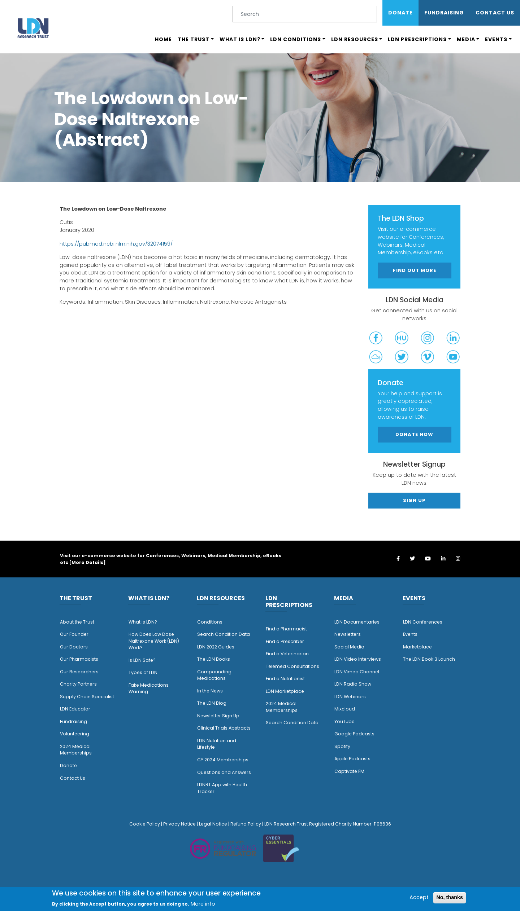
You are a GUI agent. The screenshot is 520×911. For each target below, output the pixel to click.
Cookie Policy (144, 824)
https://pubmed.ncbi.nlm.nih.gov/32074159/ (116, 243)
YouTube (344, 721)
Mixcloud (344, 709)
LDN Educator (75, 709)
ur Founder (76, 634)
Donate (400, 12)
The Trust (193, 39)
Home (163, 39)
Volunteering (74, 734)
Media (466, 39)
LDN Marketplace (285, 691)
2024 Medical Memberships (76, 749)
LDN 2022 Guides (215, 647)
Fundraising (444, 12)
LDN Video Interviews (357, 659)
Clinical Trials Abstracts (224, 728)
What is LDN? (240, 39)
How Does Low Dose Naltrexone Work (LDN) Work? (154, 641)
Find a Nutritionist (285, 678)
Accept (419, 897)
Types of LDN (143, 672)
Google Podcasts (354, 734)
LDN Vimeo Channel (356, 672)
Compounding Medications (214, 675)
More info (203, 903)
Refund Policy (245, 824)
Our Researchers (79, 672)
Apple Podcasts (352, 759)
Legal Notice (213, 824)
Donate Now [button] (414, 434)
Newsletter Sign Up (218, 716)
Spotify (342, 746)
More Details (87, 562)
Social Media (349, 647)
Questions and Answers (224, 772)
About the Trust (77, 622)
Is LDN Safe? (142, 660)
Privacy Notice (179, 824)
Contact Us (495, 12)
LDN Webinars (350, 697)
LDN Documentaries (357, 622)
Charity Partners (78, 684)
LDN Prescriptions (417, 39)
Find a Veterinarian (287, 654)
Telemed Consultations (292, 666)
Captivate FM (349, 771)
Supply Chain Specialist (87, 697)
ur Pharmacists (81, 659)
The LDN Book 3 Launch (429, 659)
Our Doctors (74, 647)
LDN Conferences (422, 622)
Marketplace (417, 647)
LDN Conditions (295, 39)
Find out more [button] (414, 270)
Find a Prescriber (285, 641)
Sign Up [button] (414, 500)
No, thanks (449, 897)
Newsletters (347, 634)
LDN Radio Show (352, 684)
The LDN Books (213, 659)
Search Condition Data (223, 634)
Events (496, 39)
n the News (210, 691)
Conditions (209, 622)
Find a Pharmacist (286, 629)
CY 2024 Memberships (222, 760)
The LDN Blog (211, 703)
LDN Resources (354, 39)
